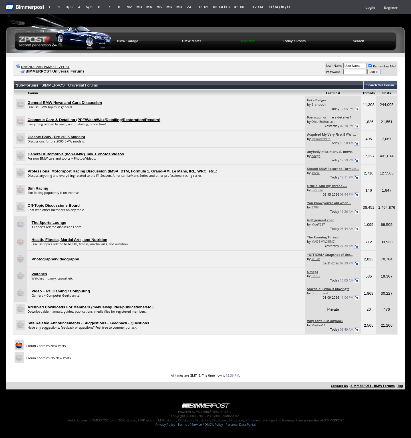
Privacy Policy (165, 424)
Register (391, 8)
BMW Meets (191, 41)
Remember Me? (382, 66)
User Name (334, 65)
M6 (169, 7)
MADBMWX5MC (323, 241)
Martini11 (318, 325)
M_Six (315, 259)
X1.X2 (203, 7)
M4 (149, 7)
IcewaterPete (321, 138)
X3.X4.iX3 (221, 7)
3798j (315, 207)
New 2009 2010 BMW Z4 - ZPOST (45, 67)
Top (400, 385)
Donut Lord (319, 293)
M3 (139, 7)
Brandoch (318, 104)
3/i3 (69, 7)
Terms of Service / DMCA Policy (200, 424)
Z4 (189, 7)
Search (358, 41)
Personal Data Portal (240, 424)
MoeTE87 (318, 224)
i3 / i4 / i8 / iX (280, 7)
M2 (129, 7)
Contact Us (339, 385)
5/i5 (89, 7)
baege (315, 156)
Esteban (317, 190)
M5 (159, 7)
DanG (315, 276)
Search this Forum (380, 85)
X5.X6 (239, 7)
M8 (179, 7)
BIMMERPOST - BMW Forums (372, 385)
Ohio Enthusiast (323, 121)
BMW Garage (127, 41)
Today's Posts (294, 41)
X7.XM (257, 7)
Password (333, 72)
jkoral (315, 173)
